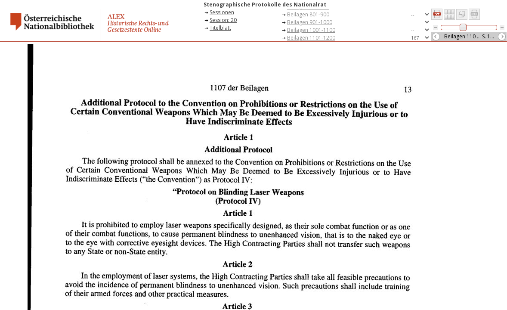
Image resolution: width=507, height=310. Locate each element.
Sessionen (222, 12)
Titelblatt (220, 27)
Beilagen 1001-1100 (311, 30)
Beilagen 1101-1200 (311, 37)
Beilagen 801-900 (308, 14)
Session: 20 (223, 20)
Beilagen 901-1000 (309, 22)
